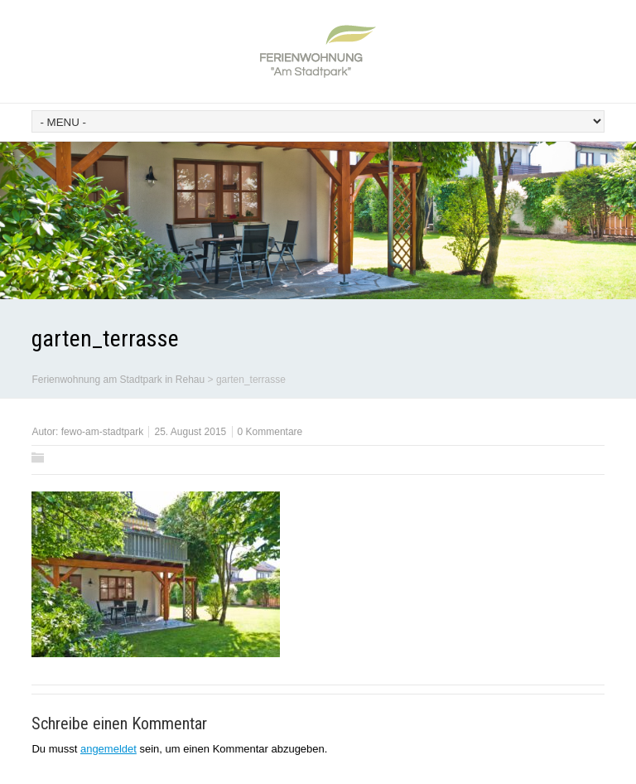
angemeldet (108, 749)
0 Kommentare (270, 432)
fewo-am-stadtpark (102, 432)
